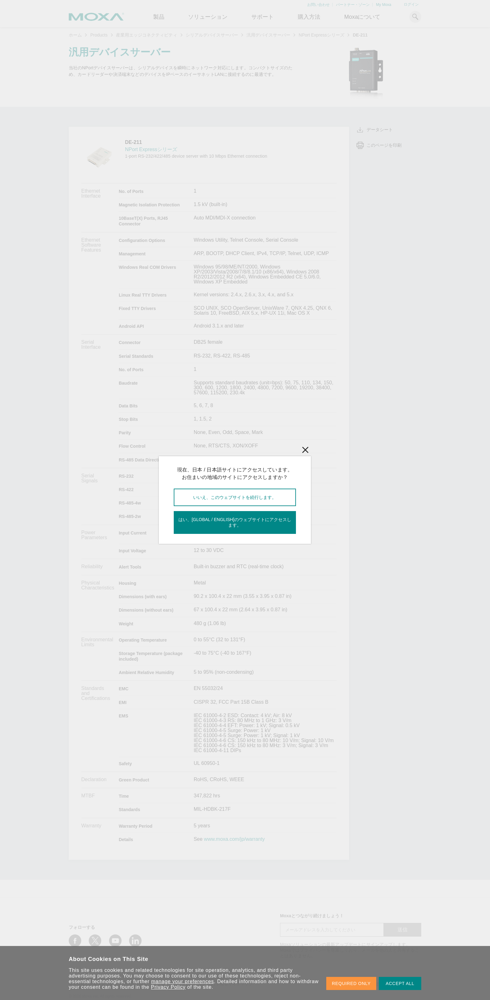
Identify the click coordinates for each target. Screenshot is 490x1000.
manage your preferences (182, 981)
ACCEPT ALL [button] (400, 983)
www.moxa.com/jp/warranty (234, 839)
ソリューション (208, 17)
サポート (262, 17)
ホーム (75, 34)
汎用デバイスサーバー (268, 34)
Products (99, 34)
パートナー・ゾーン (353, 5)
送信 (403, 929)
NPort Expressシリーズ (321, 34)
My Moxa (383, 5)
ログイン (411, 4)
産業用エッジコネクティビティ (146, 34)
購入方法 (309, 17)
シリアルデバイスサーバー (212, 34)
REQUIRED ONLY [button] (351, 983)
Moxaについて (362, 17)
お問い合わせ (318, 5)
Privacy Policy (168, 987)
